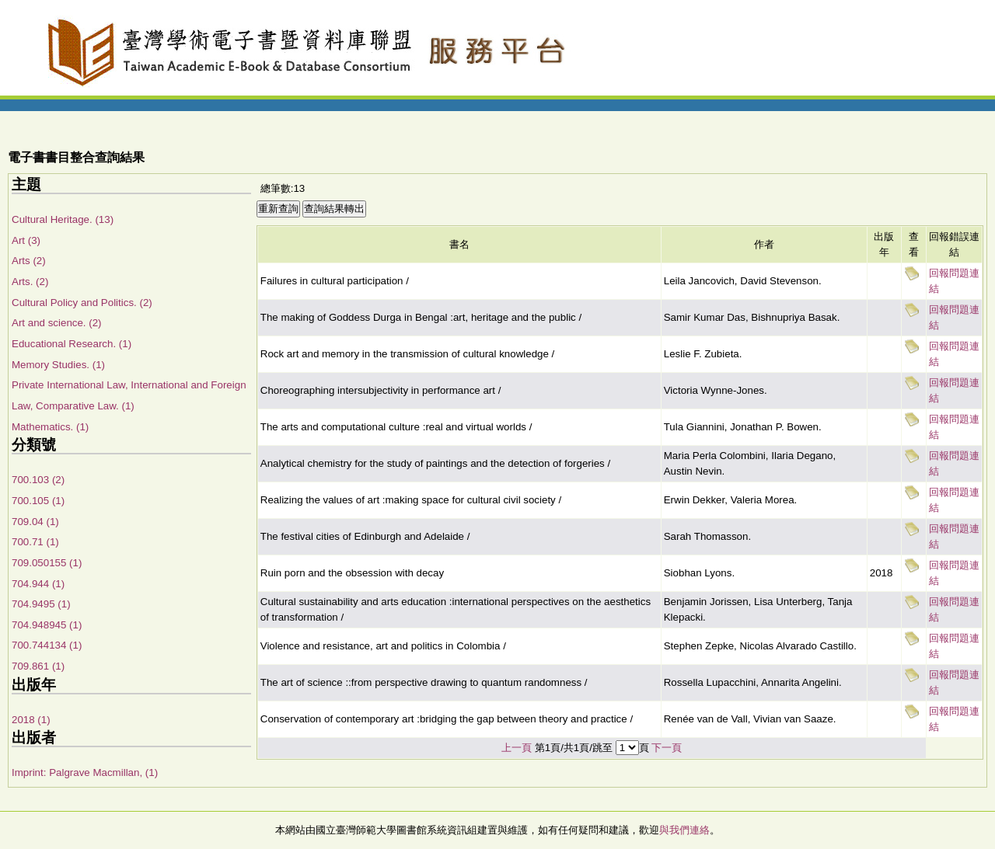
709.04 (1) (35, 521)
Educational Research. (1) (71, 344)
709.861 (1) (38, 666)
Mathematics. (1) (50, 427)
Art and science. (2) (57, 323)
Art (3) (26, 240)
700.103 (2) (38, 479)
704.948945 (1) (47, 625)
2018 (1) (31, 719)
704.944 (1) (38, 584)
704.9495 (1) (41, 604)
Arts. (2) (30, 281)
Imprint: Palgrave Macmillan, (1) (85, 772)
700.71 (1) (35, 542)
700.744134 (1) (47, 645)
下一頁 (666, 747)
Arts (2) (29, 260)
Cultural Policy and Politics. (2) (82, 302)
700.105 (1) (38, 500)
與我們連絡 (684, 830)
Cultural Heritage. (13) (62, 219)
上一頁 (516, 747)
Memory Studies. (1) (58, 365)
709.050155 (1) (47, 563)
